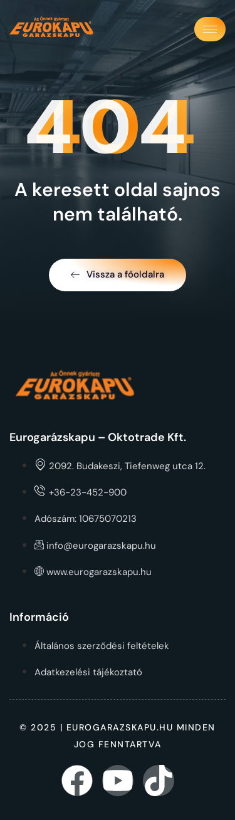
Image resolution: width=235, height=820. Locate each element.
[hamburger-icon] (210, 29)
